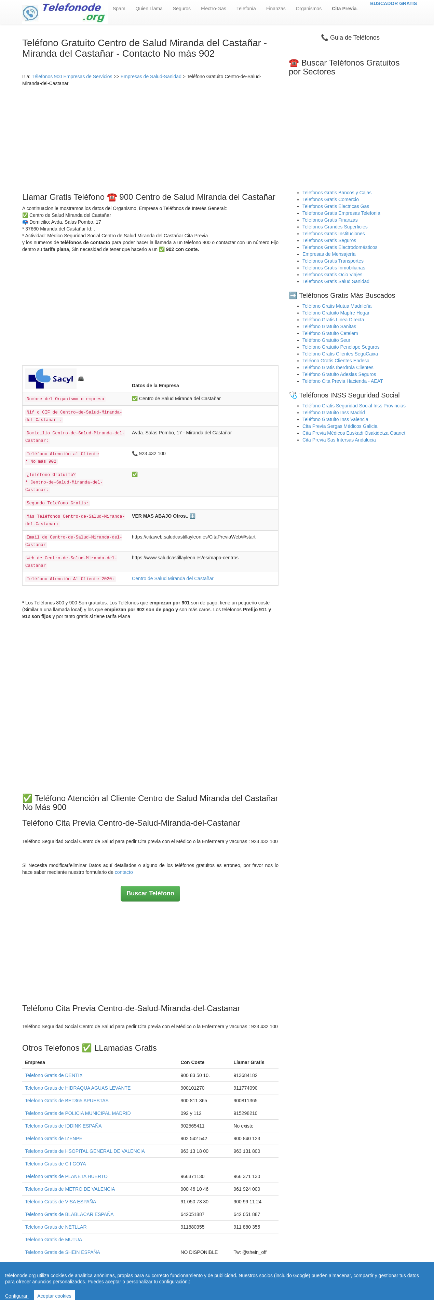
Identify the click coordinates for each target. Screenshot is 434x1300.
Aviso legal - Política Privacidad (227, 1282)
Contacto (319, 1282)
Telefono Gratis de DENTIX (54, 1075)
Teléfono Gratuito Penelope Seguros (341, 347)
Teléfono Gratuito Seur (326, 340)
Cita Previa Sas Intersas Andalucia (339, 440)
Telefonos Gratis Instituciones (333, 233)
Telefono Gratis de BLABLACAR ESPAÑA (69, 1214)
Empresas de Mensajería (329, 254)
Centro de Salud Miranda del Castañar (173, 578)
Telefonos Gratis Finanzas (330, 220)
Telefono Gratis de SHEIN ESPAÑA (62, 1252)
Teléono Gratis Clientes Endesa (335, 360)
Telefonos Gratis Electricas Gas (335, 206)
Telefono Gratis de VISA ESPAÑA (60, 1201)
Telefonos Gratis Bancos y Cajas (336, 192)
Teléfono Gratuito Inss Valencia (335, 419)
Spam (119, 8)
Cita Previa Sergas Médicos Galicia (339, 426)
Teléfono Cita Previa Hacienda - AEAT (342, 381)
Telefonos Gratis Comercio (330, 199)
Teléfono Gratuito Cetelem (330, 333)
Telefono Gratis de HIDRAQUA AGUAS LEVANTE (78, 1088)
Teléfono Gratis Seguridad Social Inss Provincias (354, 405)
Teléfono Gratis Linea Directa (333, 319)
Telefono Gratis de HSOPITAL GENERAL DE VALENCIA (85, 1151)
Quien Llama (149, 8)
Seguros (182, 8)
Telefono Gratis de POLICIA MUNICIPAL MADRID (78, 1113)
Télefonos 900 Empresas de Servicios (72, 76)
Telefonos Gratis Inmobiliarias (333, 267)
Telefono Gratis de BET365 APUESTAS (67, 1100)
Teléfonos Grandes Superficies (335, 226)
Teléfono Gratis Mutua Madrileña (336, 306)
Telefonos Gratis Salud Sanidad (335, 281)
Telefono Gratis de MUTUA (53, 1239)
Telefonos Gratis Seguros (329, 240)
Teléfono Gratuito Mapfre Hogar (335, 313)
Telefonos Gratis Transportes (333, 261)
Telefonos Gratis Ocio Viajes (332, 274)
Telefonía (246, 8)
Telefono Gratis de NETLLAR (56, 1227)
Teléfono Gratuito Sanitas (329, 326)
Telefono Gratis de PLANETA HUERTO (66, 1176)
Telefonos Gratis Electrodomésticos (339, 247)
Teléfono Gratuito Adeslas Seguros (339, 374)
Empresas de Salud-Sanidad (151, 76)
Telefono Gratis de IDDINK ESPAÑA (63, 1126)
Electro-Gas (213, 8)
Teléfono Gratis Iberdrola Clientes (338, 367)
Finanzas (276, 8)
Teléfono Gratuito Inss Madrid (333, 412)
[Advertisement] (150, 138)
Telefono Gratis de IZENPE (53, 1138)
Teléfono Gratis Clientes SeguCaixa (340, 354)
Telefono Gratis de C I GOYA (55, 1163)
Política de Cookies (285, 1282)
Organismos (309, 8)
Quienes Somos (174, 1282)
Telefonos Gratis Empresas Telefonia (341, 213)
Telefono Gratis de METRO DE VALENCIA (70, 1189)
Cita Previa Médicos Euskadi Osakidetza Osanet (353, 433)
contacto (124, 872)
